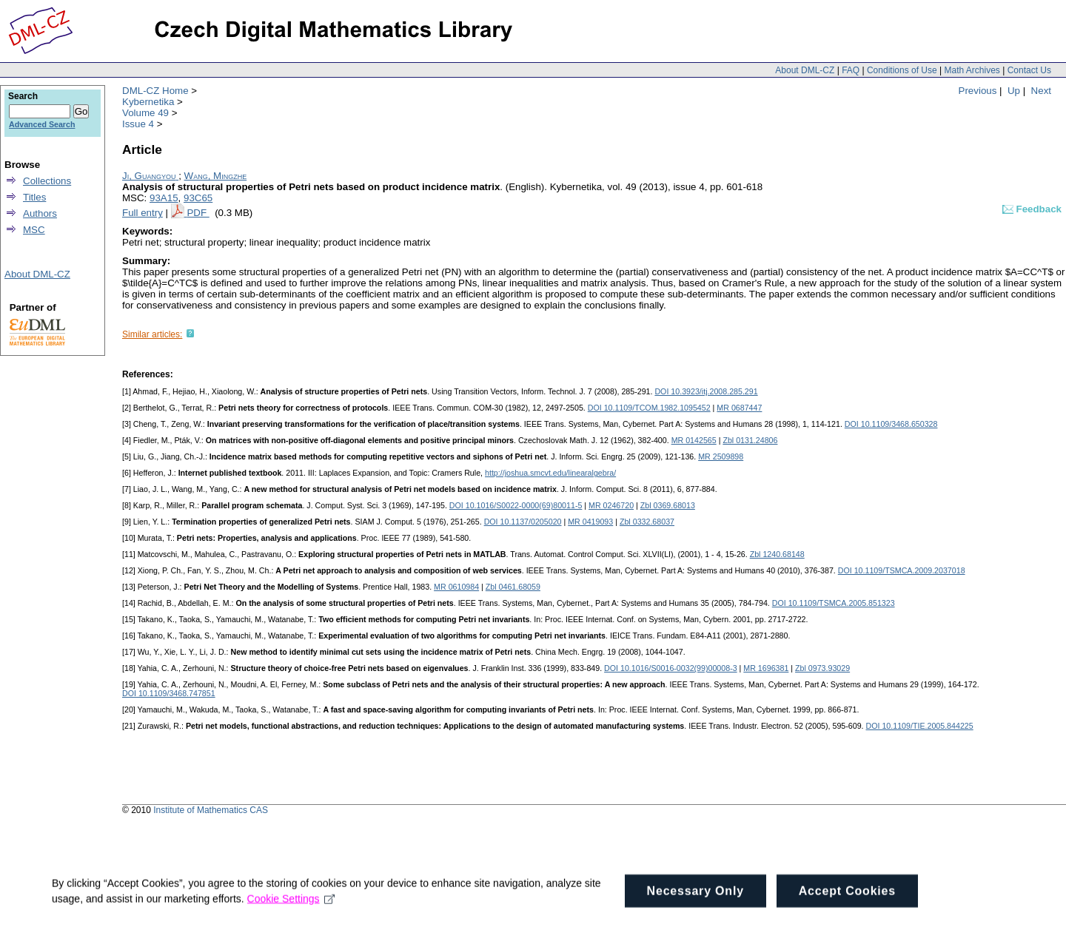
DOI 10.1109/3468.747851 (168, 693)
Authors (40, 213)
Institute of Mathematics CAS (210, 810)
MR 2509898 (720, 456)
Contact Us (1029, 70)
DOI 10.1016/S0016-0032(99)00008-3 (670, 668)
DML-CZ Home (155, 90)
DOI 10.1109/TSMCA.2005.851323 (833, 603)
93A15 (164, 197)
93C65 (198, 197)
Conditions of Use (902, 70)
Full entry (142, 212)
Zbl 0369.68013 (667, 505)
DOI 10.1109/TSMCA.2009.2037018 (901, 570)
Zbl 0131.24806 (750, 440)
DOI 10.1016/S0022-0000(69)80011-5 (516, 505)
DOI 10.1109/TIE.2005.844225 (919, 725)
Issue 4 (138, 123)
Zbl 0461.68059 (513, 586)
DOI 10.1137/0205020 (523, 521)
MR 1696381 (765, 668)
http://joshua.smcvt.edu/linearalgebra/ (550, 472)
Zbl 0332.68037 (647, 521)
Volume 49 (145, 112)
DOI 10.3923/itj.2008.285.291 (705, 391)
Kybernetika (148, 101)
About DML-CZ (804, 70)
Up (1014, 90)
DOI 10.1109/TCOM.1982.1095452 (649, 407)
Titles (34, 197)
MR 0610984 (456, 586)
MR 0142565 (694, 440)
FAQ (850, 70)
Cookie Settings (291, 911)
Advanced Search (42, 124)
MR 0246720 (611, 505)
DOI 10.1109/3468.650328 (891, 423)
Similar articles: (152, 334)
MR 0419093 (590, 521)
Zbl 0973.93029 (822, 668)
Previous (978, 90)
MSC (34, 229)
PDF (198, 212)
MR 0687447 (739, 407)
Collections (47, 180)
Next (1041, 90)
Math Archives (971, 70)
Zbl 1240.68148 (777, 554)
